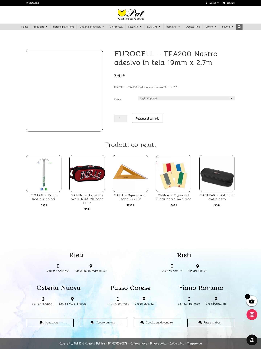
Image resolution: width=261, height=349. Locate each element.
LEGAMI (154, 27)
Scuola (227, 27)
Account (211, 3)
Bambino (173, 27)
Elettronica (116, 26)
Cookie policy (177, 343)
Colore (117, 99)
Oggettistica (193, 26)
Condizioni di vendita (159, 322)
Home (24, 26)
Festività (135, 27)
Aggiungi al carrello (147, 118)
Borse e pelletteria (63, 26)
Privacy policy (158, 343)
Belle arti (40, 27)
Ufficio (211, 27)
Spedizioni (51, 322)
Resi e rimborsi (213, 322)
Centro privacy (105, 322)
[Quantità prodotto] (120, 118)
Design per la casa (91, 27)
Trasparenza (194, 343)
